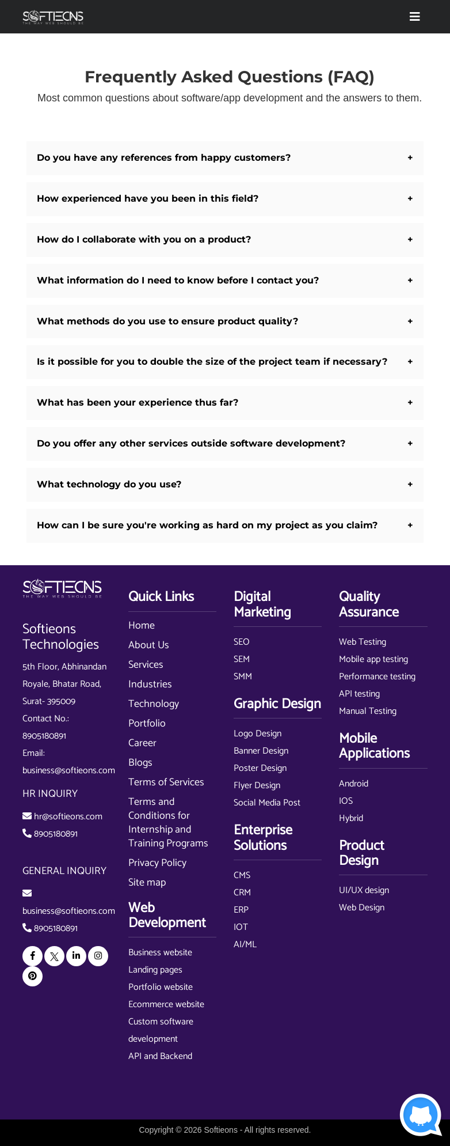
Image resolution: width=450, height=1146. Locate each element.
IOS (346, 801)
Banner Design (261, 751)
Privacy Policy (157, 863)
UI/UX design (364, 890)
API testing (359, 694)
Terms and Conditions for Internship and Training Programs (168, 822)
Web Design (361, 908)
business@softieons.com (68, 770)
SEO (242, 642)
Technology (153, 704)
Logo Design (257, 734)
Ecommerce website (166, 1004)
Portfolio (147, 723)
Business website (160, 952)
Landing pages (155, 970)
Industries (150, 684)
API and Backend (160, 1056)
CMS (242, 875)
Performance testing (377, 676)
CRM (242, 893)
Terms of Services (166, 782)
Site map (147, 882)
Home (141, 625)
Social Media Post (267, 803)
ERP (241, 910)
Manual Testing (367, 711)
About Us (148, 645)
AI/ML (245, 944)
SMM (243, 676)
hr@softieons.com (68, 816)
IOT (241, 927)
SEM (242, 659)
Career (142, 743)
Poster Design (260, 768)
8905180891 (44, 736)
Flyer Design (257, 785)
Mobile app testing (373, 659)
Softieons (221, 1129)
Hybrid (351, 818)
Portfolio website (160, 987)
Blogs (140, 762)
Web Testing (362, 642)
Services (145, 665)
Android (353, 784)
